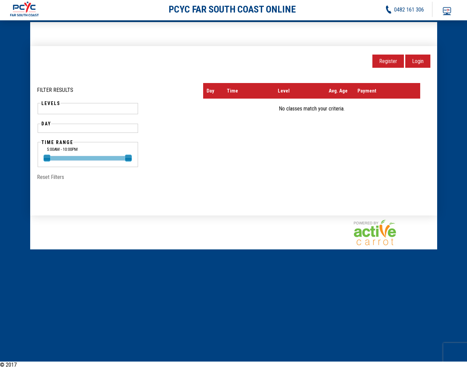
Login (418, 61)
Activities (395, 365)
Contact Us (455, 365)
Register (388, 61)
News (375, 365)
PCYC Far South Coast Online (49, 365)
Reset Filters (50, 177)
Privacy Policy (424, 365)
